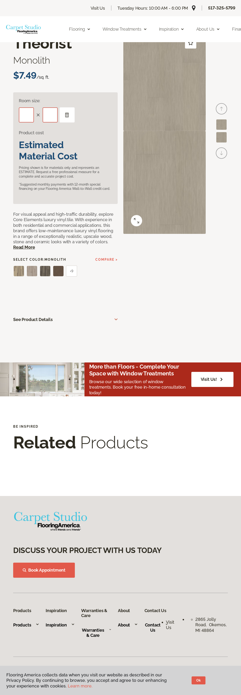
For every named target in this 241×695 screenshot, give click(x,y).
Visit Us (98, 8)
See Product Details (33, 319)
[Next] (221, 153)
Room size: (29, 100)
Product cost (31, 132)
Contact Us (156, 627)
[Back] (221, 108)
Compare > (106, 259)
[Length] (26, 114)
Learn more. (80, 685)
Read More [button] (24, 247)
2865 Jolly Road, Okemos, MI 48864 (211, 625)
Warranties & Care (96, 633)
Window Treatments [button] (125, 29)
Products (26, 624)
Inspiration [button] (171, 29)
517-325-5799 (221, 7)
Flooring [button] (80, 29)
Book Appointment (44, 570)
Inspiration (60, 624)
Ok (198, 680)
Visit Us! (212, 379)
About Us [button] (208, 29)
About (128, 624)
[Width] (50, 114)
